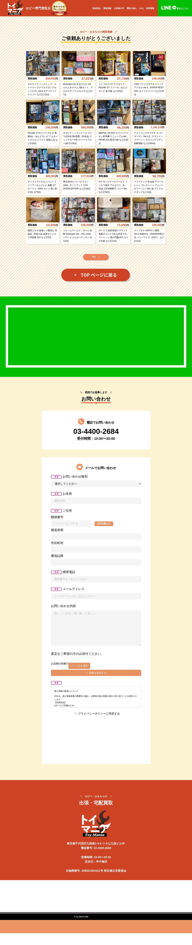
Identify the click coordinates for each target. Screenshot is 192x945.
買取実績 (107, 8)
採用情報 (150, 8)
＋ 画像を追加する (96, 679)
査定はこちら (175, 8)
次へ (96, 260)
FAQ (141, 8)
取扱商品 (97, 8)
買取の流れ (132, 8)
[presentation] (96, 733)
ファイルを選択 (79, 672)
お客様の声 (119, 8)
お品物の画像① (59, 670)
